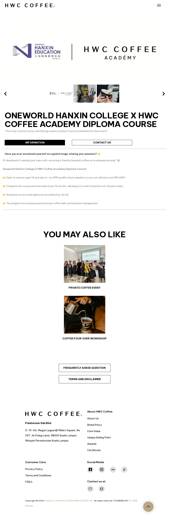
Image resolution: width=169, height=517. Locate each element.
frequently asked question (84, 367)
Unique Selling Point (99, 437)
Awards (91, 443)
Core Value (93, 431)
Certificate (94, 450)
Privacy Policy (34, 469)
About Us (93, 418)
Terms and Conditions (38, 475)
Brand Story (94, 424)
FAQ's (28, 481)
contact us (102, 142)
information (34, 142)
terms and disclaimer (84, 379)
